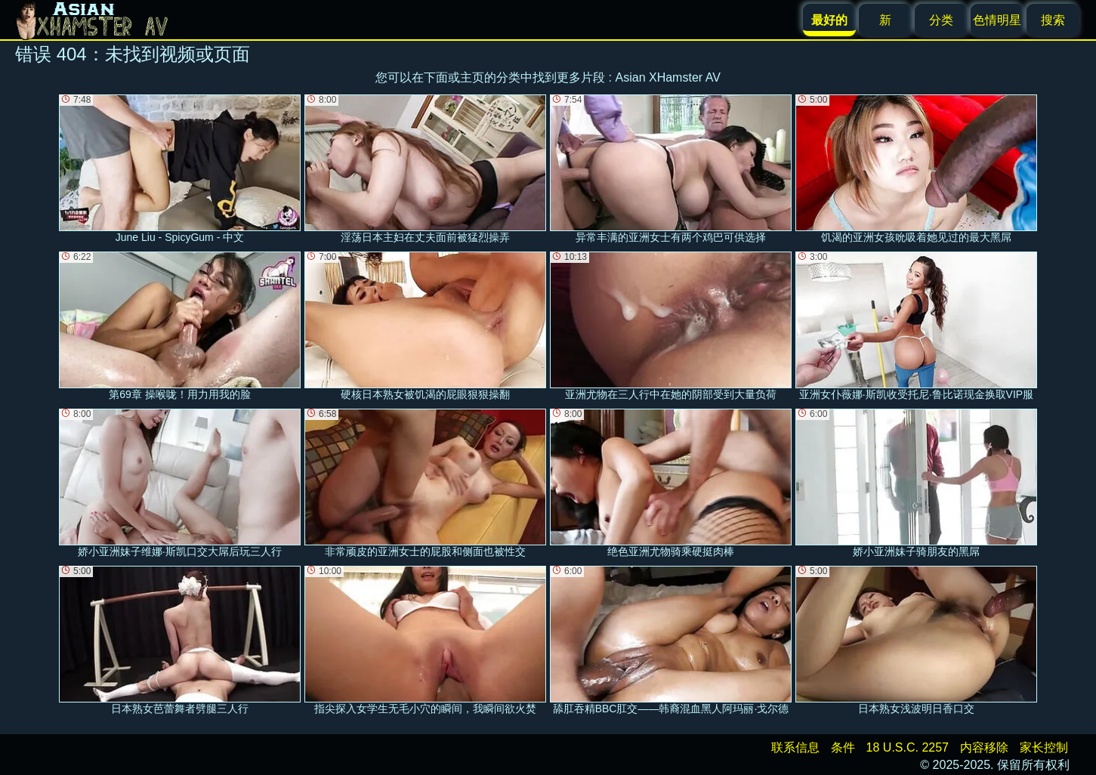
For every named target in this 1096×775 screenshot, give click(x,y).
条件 (843, 747)
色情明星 (997, 20)
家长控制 (1044, 747)
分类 (941, 20)
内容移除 (984, 747)
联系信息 (795, 747)
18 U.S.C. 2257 (907, 747)
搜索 (1053, 20)
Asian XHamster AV (668, 77)
